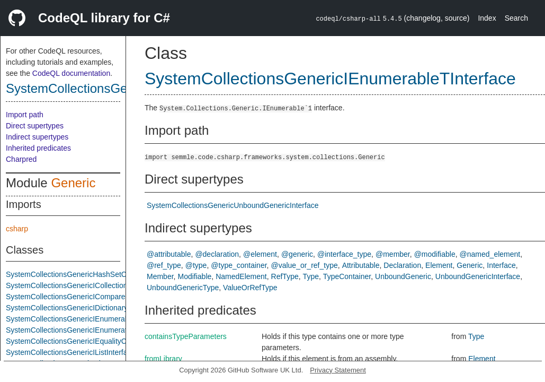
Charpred (21, 159)
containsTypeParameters (186, 336)
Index (487, 18)
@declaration (217, 254)
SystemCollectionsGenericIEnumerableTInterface (87, 319)
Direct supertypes (35, 125)
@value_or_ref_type (304, 265)
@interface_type (344, 254)
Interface (501, 265)
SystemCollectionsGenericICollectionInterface (81, 285)
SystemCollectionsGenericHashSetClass (73, 274)
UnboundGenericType (183, 287)
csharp (17, 228)
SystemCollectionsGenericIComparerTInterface (83, 296)
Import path (24, 114)
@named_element (490, 254)
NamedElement (241, 276)
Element (438, 265)
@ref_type (164, 265)
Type (311, 276)
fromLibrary (163, 358)
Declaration (402, 265)
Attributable (361, 265)
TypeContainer (347, 276)
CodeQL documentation (71, 73)
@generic (297, 254)
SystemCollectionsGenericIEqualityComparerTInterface (96, 341)
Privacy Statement (338, 370)
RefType (285, 276)
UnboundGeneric (403, 276)
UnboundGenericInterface (477, 276)
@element (260, 254)
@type (196, 265)
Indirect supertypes (37, 137)
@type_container (238, 265)
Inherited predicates (38, 148)
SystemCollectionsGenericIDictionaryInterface (81, 307)
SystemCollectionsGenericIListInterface (70, 352)
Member (160, 276)
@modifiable (434, 254)
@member (393, 254)
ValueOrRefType (250, 287)
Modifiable (194, 276)
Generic (73, 183)
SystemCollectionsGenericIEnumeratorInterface (84, 330)
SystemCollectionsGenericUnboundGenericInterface (233, 205)
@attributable (169, 254)
